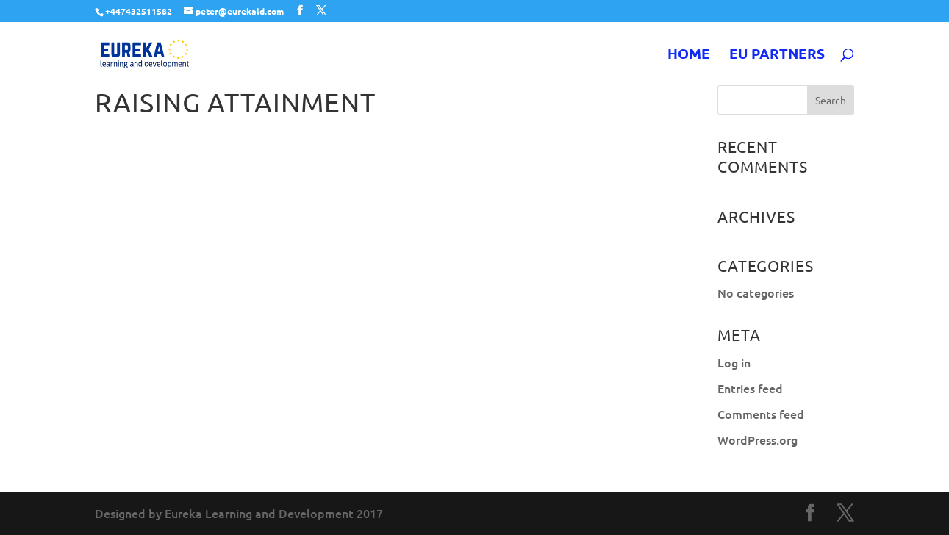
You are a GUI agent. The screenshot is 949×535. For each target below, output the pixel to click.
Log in (734, 362)
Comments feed (760, 414)
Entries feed (750, 388)
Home (688, 55)
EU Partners (777, 55)
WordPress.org (757, 439)
